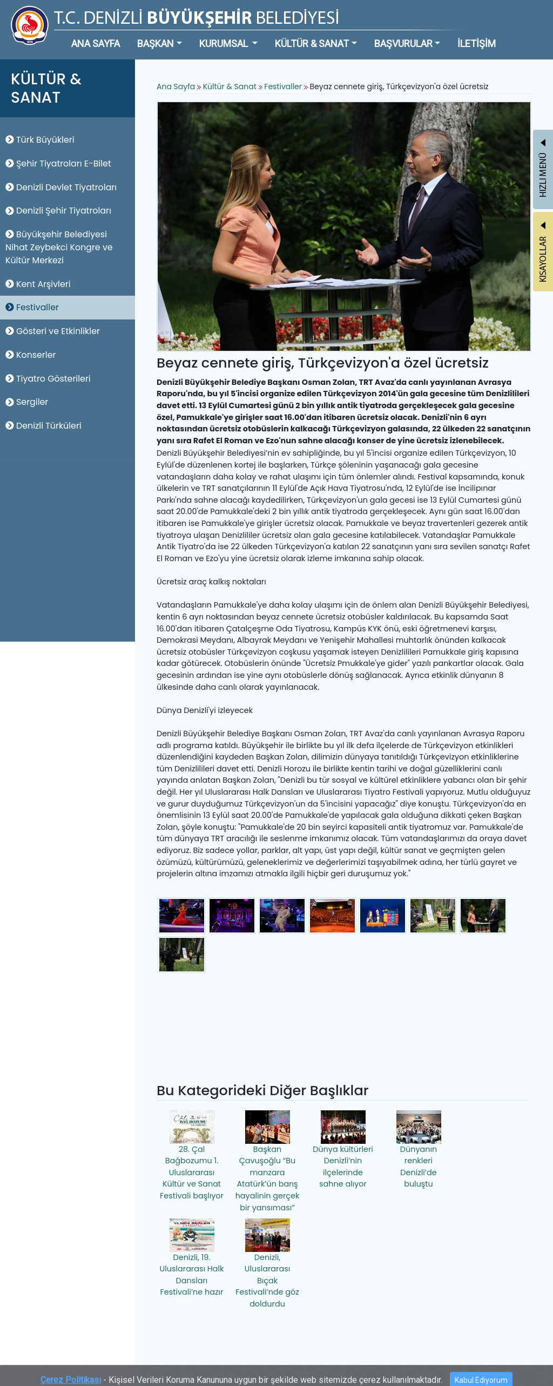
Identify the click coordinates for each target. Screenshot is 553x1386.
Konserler (30, 355)
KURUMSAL (224, 43)
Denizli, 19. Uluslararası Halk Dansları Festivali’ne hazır (192, 1258)
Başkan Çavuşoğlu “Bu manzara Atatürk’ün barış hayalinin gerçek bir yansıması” (267, 1161)
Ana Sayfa (176, 86)
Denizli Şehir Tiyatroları (58, 210)
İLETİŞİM (476, 43)
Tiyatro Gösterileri (48, 378)
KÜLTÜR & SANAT (312, 43)
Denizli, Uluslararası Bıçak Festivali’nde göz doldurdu (267, 1263)
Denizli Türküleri (43, 425)
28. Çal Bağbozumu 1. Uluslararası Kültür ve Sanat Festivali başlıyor (192, 1155)
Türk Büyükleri (40, 140)
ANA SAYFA (95, 43)
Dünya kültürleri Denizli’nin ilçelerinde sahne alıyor (343, 1150)
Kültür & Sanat (231, 86)
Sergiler (26, 402)
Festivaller (32, 307)
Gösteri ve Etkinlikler (52, 331)
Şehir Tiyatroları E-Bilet (58, 163)
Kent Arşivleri (38, 284)
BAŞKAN (155, 43)
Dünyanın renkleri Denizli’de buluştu (418, 1150)
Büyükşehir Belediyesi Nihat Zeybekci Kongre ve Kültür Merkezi (59, 247)
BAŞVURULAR (403, 43)
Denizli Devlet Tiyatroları (61, 187)
